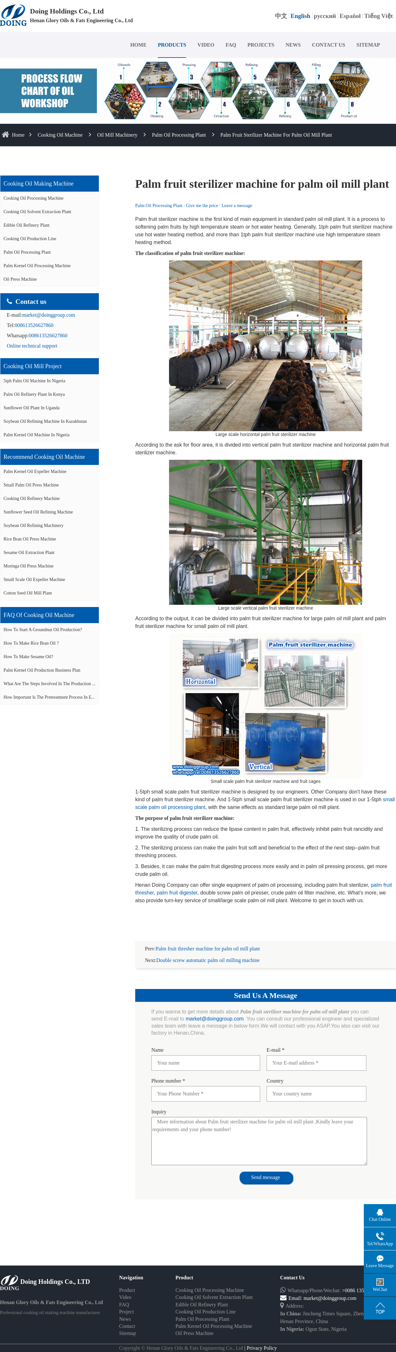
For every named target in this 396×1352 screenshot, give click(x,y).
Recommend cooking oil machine (44, 457)
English (300, 16)
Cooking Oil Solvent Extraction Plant (37, 211)
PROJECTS (260, 45)
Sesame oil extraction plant (29, 552)
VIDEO (205, 45)
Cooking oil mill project (33, 366)
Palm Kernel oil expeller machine (35, 471)
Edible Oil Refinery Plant (27, 225)
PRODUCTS (172, 45)
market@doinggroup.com (48, 315)
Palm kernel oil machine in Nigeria (37, 434)
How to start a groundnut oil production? (43, 629)
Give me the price (202, 205)
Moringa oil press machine (28, 566)
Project (126, 1304)
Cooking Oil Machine (60, 135)
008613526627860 (34, 325)
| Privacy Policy (260, 1340)
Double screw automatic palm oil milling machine (208, 952)
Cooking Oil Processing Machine (33, 198)
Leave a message (237, 205)
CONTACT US (328, 45)
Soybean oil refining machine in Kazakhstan (45, 421)
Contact (127, 1318)
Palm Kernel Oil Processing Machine (37, 265)
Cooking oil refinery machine (32, 498)
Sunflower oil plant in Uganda (32, 407)
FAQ (231, 45)
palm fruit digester (177, 892)
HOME (138, 45)
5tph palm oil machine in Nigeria (34, 380)
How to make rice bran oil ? (31, 643)
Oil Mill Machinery (117, 135)
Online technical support (32, 346)
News (125, 1311)
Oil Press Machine (20, 279)
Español (350, 16)
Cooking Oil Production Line (30, 238)
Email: (292, 1290)
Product (127, 1282)
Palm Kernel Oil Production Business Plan (42, 670)
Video (125, 1289)
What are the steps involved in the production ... (49, 683)
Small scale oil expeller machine (34, 579)
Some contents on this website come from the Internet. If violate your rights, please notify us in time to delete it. (198, 1348)
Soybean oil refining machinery (33, 525)
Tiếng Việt (378, 16)
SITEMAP (368, 45)
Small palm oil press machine (31, 485)
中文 (281, 16)
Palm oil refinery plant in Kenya (34, 394)
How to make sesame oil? (28, 656)
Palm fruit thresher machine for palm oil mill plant (208, 941)
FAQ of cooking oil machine (39, 615)
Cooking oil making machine (38, 183)
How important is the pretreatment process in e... (49, 697)
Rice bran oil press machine (30, 539)
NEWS (293, 45)
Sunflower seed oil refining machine (38, 512)
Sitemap (127, 1325)
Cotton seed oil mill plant (28, 593)
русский (325, 16)
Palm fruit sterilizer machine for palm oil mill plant (276, 135)
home (18, 135)
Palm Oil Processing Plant (179, 135)
